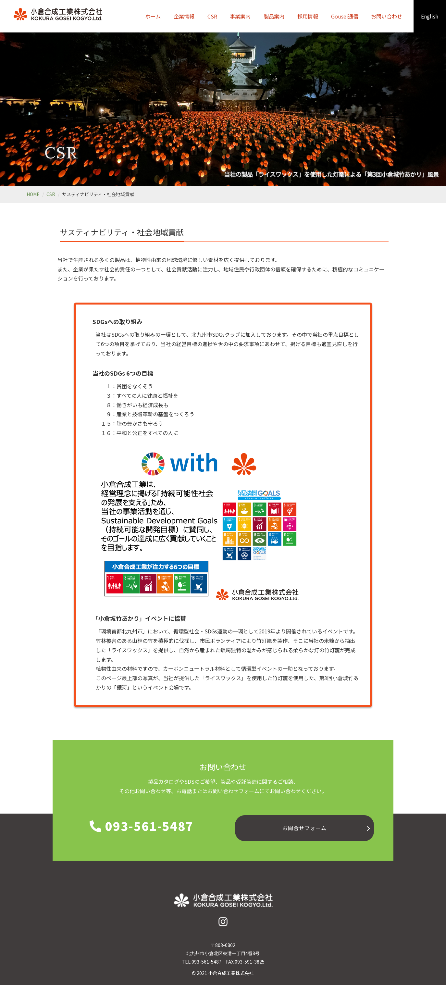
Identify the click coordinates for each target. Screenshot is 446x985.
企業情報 (184, 16)
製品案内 (274, 16)
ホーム (153, 16)
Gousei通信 (344, 16)
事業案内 (240, 16)
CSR (212, 16)
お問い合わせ (386, 16)
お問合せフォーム (304, 828)
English (429, 16)
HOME (33, 194)
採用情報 (307, 16)
